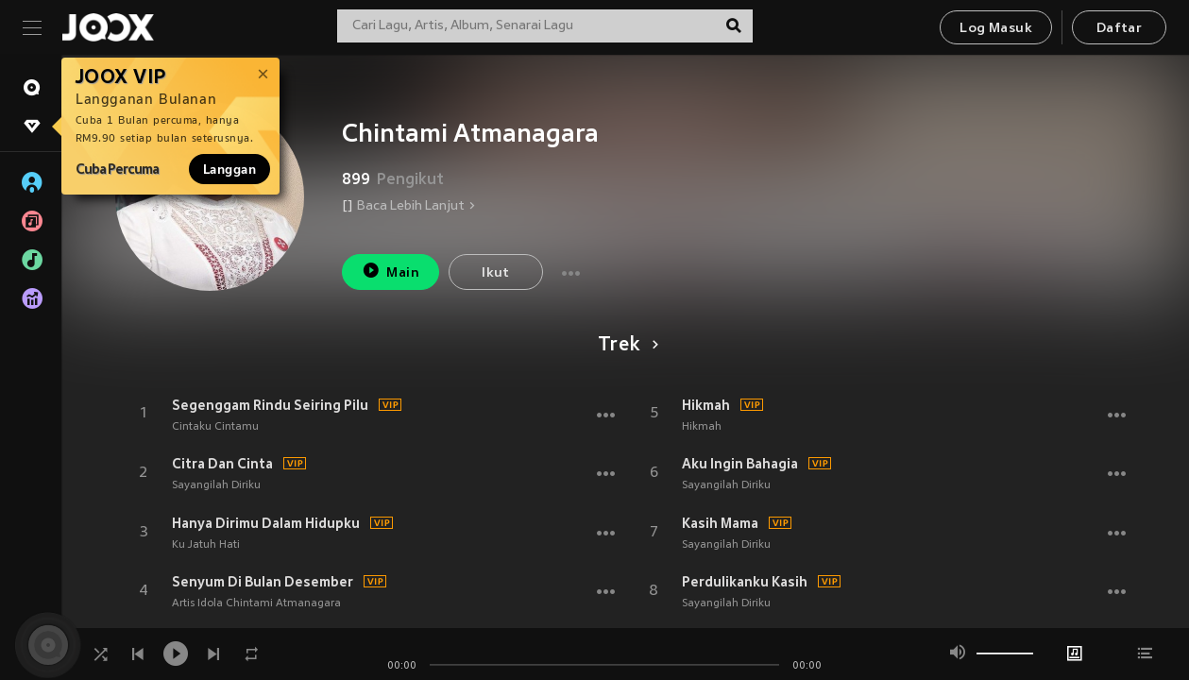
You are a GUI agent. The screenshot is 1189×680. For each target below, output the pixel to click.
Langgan (229, 169)
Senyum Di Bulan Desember (262, 581)
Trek (625, 345)
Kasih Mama (720, 523)
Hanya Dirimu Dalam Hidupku (266, 523)
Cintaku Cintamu (215, 427)
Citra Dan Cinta (222, 463)
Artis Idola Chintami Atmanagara (256, 603)
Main (390, 271)
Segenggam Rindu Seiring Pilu (270, 405)
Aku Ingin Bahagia (740, 463)
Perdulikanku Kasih (744, 581)
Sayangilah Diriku (216, 485)
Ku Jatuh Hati (206, 545)
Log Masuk (996, 29)
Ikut (496, 273)
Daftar (1119, 29)
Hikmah (706, 405)
